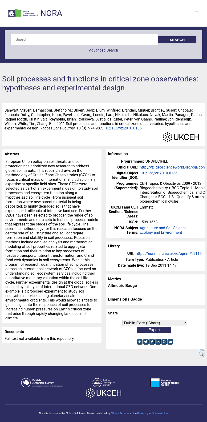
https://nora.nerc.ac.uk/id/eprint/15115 (169, 253)
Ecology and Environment (161, 232)
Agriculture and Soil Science (163, 228)
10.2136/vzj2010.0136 (123, 128)
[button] (201, 353)
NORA (51, 13)
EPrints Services (120, 413)
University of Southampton (152, 413)
